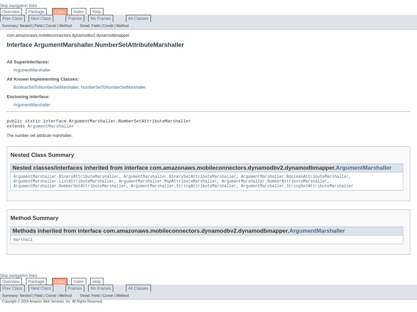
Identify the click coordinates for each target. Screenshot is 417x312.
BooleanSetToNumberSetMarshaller (45, 87)
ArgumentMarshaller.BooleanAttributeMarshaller (295, 179)
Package (36, 11)
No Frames (101, 18)
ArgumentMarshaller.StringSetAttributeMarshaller (297, 190)
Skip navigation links (18, 5)
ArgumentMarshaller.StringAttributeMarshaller (183, 190)
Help (97, 11)
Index (79, 11)
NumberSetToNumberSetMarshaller (113, 87)
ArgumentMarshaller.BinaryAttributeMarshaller (66, 179)
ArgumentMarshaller (31, 70)
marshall (23, 244)
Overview (11, 11)
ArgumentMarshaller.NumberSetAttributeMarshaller (69, 190)
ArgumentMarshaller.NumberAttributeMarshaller (274, 184)
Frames (75, 18)
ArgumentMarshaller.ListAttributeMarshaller (63, 184)
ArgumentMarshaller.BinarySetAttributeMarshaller (180, 179)
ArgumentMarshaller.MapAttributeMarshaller (168, 184)
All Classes (138, 18)
